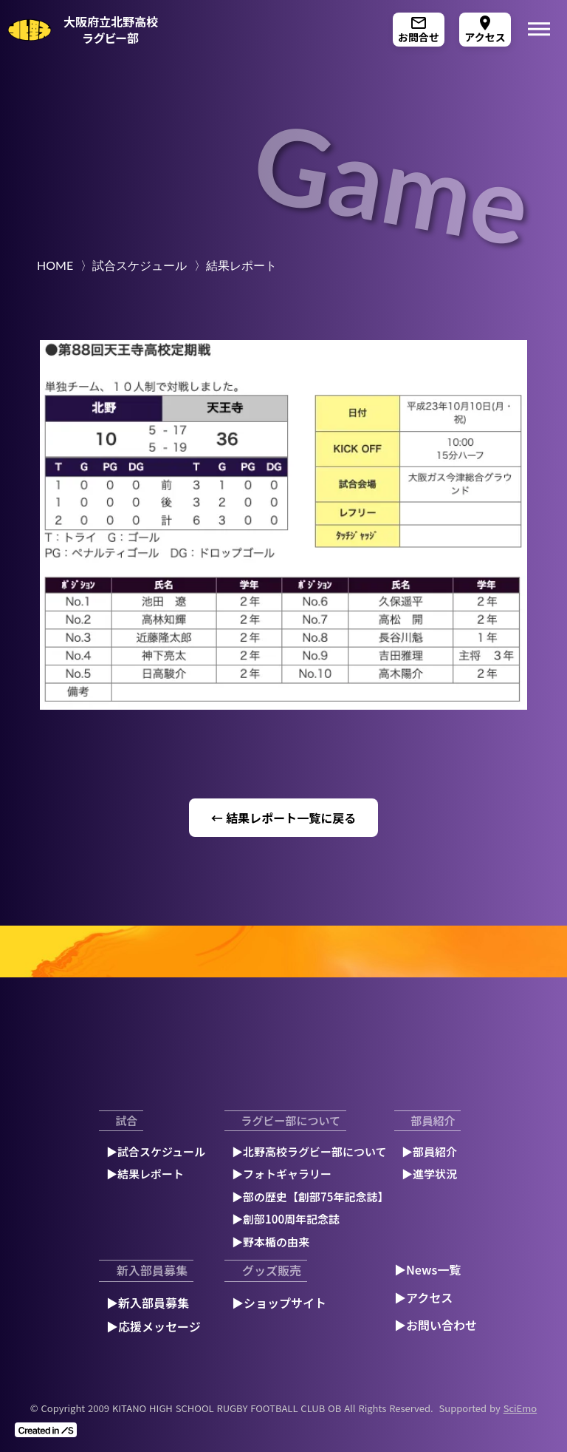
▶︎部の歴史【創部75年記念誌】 (310, 1196)
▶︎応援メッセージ (153, 1326)
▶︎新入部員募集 (147, 1303)
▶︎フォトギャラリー (281, 1173)
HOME (55, 265)
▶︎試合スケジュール (155, 1151)
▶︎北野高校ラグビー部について (309, 1151)
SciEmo (520, 1408)
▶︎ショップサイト (279, 1303)
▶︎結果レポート (145, 1173)
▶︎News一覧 (427, 1269)
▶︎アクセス (423, 1297)
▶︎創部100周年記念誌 (286, 1219)
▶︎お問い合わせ (435, 1325)
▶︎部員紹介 (429, 1151)
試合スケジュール (139, 265)
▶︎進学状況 (429, 1173)
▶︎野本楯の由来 (270, 1241)
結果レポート (241, 265)
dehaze (539, 29)
